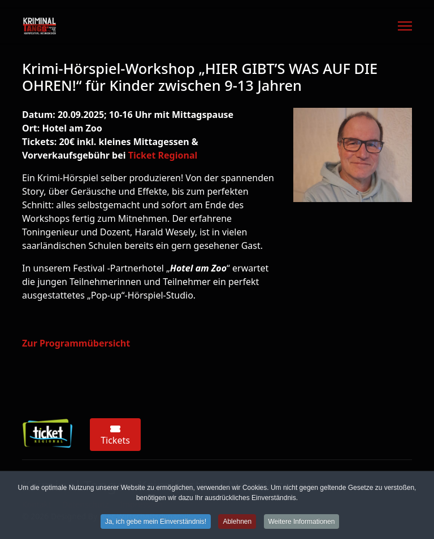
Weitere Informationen (301, 523)
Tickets (115, 435)
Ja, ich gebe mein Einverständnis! (155, 523)
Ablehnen (237, 523)
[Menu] (405, 26)
